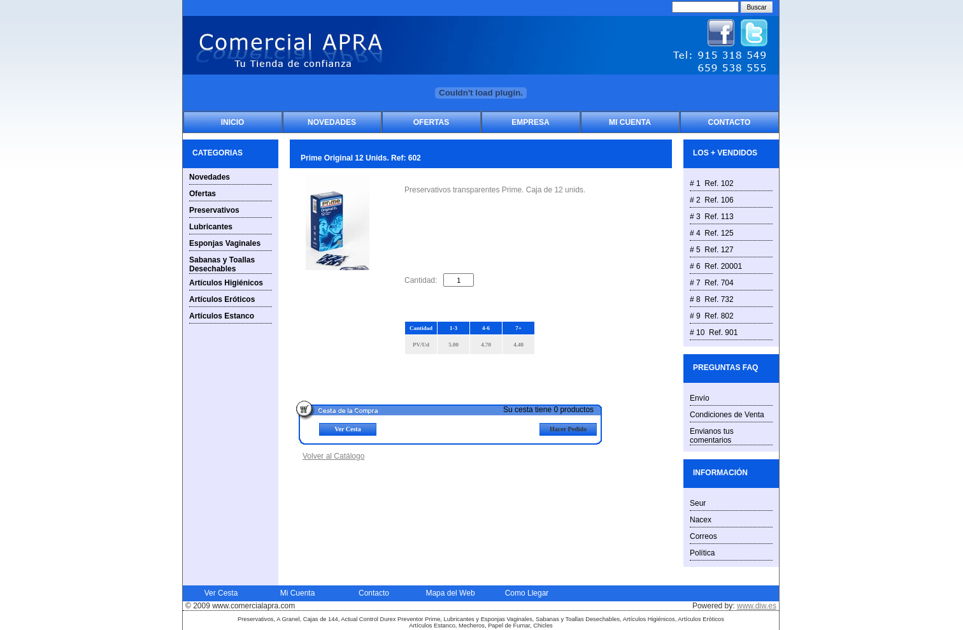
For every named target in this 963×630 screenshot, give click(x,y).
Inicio (233, 122)
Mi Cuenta (630, 122)
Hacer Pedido (568, 429)
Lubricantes (210, 226)
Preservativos (214, 210)
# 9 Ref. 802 (712, 315)
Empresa (530, 122)
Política (702, 552)
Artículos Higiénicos (226, 282)
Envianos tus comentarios (712, 436)
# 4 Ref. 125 (712, 233)
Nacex (700, 519)
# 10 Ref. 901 (714, 332)
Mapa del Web (449, 593)
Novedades (332, 122)
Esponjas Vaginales (224, 243)
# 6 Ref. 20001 (716, 266)
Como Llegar (527, 593)
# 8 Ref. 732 (712, 299)
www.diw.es (756, 605)
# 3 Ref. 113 (712, 216)
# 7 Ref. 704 (712, 282)
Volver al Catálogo (333, 456)
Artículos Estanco (221, 315)
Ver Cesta (347, 429)
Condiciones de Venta (727, 414)
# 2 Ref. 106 (712, 200)
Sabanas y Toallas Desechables (222, 264)
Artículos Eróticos (222, 299)
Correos (703, 536)
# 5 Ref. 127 (712, 249)
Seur (698, 503)
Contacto (729, 122)
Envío (700, 398)
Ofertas (431, 122)
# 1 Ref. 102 (712, 183)
